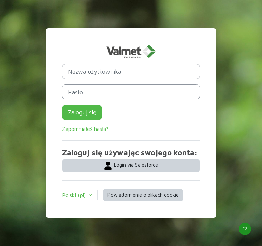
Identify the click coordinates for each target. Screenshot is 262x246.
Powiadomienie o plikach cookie (143, 195)
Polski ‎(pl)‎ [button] (74, 195)
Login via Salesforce (131, 166)
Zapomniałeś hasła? (85, 129)
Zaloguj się (82, 112)
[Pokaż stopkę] (245, 229)
